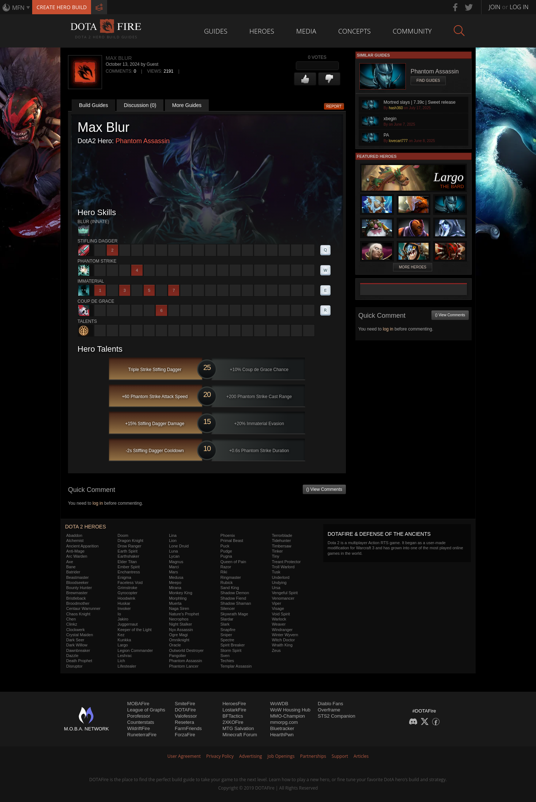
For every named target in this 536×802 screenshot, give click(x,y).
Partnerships (313, 756)
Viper (276, 603)
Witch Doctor (283, 640)
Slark (225, 624)
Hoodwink (126, 598)
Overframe (329, 710)
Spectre (227, 640)
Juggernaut (128, 624)
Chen (71, 619)
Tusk (276, 572)
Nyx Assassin (181, 629)
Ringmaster (230, 577)
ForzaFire (185, 734)
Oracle (175, 645)
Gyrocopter (127, 593)
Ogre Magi (178, 635)
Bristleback (76, 598)
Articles (361, 756)
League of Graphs (146, 710)
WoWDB (279, 703)
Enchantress (129, 572)
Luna (173, 551)
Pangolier (177, 655)
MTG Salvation (238, 728)
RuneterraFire (141, 734)
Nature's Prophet (184, 614)
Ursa (276, 587)
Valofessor (186, 716)
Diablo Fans (330, 703)
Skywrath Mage (234, 614)
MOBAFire (138, 703)
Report (334, 106)
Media (306, 31)
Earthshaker (128, 556)
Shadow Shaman (235, 603)
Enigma (124, 577)
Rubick (226, 582)
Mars (173, 572)
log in (98, 503)
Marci (174, 567)
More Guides (186, 105)
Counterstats (140, 722)
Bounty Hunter (79, 587)
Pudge (226, 551)
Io (119, 614)
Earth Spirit (127, 551)
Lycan (174, 556)
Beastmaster (77, 577)
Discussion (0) (140, 105)
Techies (227, 660)
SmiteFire (185, 703)
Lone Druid (179, 546)
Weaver (279, 624)
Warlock (279, 619)
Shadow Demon (234, 593)
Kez (121, 635)
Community (412, 31)
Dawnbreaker (78, 650)
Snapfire (227, 629)
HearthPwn (282, 734)
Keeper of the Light (135, 629)
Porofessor (138, 716)
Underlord (280, 577)
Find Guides (428, 81)
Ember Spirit (129, 567)
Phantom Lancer (184, 666)
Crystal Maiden (79, 635)
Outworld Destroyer (186, 650)
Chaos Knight (78, 614)
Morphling (177, 598)
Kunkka (124, 640)
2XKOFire (232, 722)
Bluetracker (282, 728)
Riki (223, 572)
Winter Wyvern (285, 635)
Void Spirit (281, 614)
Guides (215, 31)
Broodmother (78, 603)
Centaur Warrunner (83, 608)
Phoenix (227, 535)
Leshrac (125, 655)
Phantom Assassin (143, 141)
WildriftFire (138, 728)
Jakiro (123, 619)
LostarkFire (234, 710)
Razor (225, 567)
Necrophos (178, 619)
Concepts (354, 31)
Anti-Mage (75, 551)
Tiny (275, 556)
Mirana (175, 587)
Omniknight (179, 640)
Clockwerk (75, 629)
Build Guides (93, 105)
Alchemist (75, 540)
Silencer (227, 608)
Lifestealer (127, 666)
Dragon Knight (130, 540)
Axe (69, 562)
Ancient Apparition (82, 546)
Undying (279, 582)
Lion (173, 540)
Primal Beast (231, 540)
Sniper (226, 635)
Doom (123, 535)
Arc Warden (76, 556)
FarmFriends (188, 728)
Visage (278, 608)
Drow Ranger (129, 546)
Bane (71, 567)
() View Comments (324, 489)
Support (340, 756)
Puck (224, 546)
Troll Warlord (283, 567)
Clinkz (71, 624)
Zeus (276, 650)
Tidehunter (281, 540)
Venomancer (283, 598)
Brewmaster (77, 593)
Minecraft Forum (239, 734)
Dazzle (72, 655)
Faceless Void (130, 582)
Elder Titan (127, 562)
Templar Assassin (236, 666)
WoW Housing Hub (290, 710)
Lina (173, 535)
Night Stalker (180, 624)
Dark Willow (76, 645)
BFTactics (232, 716)
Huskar (124, 603)
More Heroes (412, 267)
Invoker (124, 608)
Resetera (184, 722)
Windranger (282, 629)
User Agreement (184, 756)
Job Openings (281, 756)
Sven (225, 655)
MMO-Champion (287, 716)
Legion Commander (135, 650)
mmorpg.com (284, 722)
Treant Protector (286, 562)
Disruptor (74, 666)
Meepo (175, 582)
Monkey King (180, 593)
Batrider (73, 572)
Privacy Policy (220, 756)
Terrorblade (282, 535)
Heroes (261, 31)
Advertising (250, 756)
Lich (121, 660)
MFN (18, 8)
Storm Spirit (230, 650)
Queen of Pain (233, 562)
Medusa (176, 577)
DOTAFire (185, 710)
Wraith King (282, 645)
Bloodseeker (77, 582)
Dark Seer (75, 640)
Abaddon (74, 535)
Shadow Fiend (233, 598)
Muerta (175, 603)
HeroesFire (234, 703)
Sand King (229, 587)
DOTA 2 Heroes (85, 527)
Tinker (277, 551)
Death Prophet (79, 660)
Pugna (226, 556)
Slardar (226, 619)
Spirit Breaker (232, 645)
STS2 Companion (336, 716)
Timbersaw (281, 546)
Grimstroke (127, 587)
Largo (123, 645)
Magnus (176, 562)
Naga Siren (179, 608)
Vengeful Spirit (285, 593)
